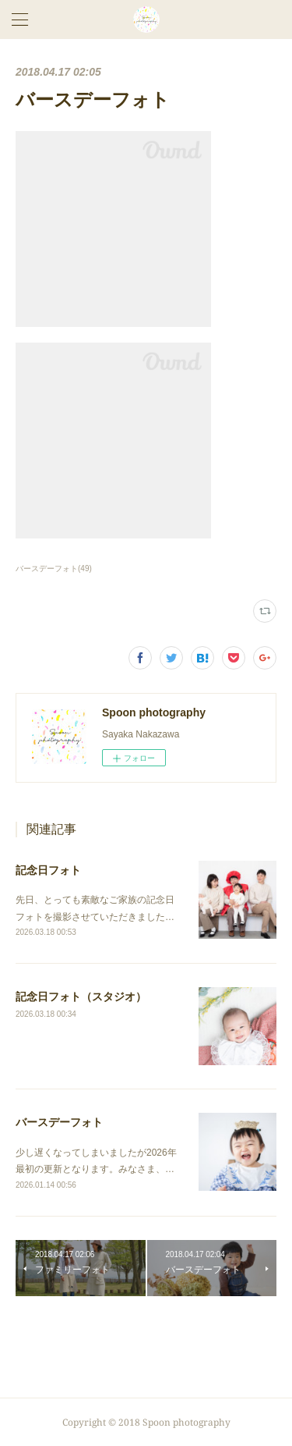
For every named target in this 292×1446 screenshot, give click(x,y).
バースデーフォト (59, 1122)
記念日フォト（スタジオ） (81, 996)
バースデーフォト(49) (54, 568)
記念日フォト (48, 870)
